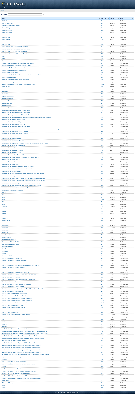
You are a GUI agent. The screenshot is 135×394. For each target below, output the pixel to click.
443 (102, 371)
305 (102, 70)
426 (102, 157)
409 (102, 187)
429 (102, 150)
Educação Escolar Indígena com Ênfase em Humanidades (17, 82)
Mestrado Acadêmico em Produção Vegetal (13, 286)
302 (102, 72)
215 (102, 279)
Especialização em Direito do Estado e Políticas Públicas (16, 126)
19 (102, 86)
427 (102, 126)
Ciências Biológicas (7, 28)
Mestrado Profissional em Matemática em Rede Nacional (16, 314)
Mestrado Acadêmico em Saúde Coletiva (12, 291)
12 (102, 227)
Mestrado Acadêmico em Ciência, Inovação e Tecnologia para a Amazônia (21, 265)
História (4, 211)
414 (102, 352)
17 (102, 326)
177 (102, 192)
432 (102, 131)
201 (102, 274)
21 (102, 37)
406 (102, 140)
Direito (3, 56)
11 (102, 96)
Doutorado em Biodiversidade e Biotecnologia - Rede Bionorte (18, 63)
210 (102, 298)
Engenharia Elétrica (7, 103)
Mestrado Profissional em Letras (10, 312)
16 (102, 230)
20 (102, 28)
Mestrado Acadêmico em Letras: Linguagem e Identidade (16, 284)
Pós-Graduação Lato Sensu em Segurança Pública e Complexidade (19, 343)
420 (102, 333)
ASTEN (77, 392)
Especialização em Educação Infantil (11, 138)
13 (102, 225)
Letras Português (6, 234)
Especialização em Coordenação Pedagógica (13, 124)
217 (102, 260)
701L (102, 201)
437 (102, 343)
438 (102, 112)
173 (102, 32)
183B (102, 361)
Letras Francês (5, 225)
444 (102, 110)
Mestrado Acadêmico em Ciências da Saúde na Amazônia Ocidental (19, 270)
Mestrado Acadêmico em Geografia (11, 281)
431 (102, 136)
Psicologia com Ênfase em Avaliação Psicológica (14, 361)
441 (102, 190)
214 (102, 263)
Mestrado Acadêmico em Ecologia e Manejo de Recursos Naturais (19, 274)
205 (102, 291)
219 (102, 281)
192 (102, 60)
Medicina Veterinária (7, 256)
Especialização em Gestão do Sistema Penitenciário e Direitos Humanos (20, 157)
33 (102, 105)
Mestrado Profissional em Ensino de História (13, 307)
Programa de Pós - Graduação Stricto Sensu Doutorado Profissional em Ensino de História (25, 354)
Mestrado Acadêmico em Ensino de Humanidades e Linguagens (18, 279)
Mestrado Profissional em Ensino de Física (13, 305)
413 (102, 347)
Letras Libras (5, 232)
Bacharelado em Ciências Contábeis (11, 25)
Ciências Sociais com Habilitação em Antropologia (15, 46)
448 (102, 154)
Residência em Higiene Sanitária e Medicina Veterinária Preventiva (19, 371)
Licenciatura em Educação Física (10, 244)
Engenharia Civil (6, 100)
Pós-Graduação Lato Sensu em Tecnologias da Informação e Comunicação (21, 345)
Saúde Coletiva (5, 380)
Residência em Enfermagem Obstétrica (12, 368)
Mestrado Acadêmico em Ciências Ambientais (13, 267)
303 (102, 77)
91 (102, 216)
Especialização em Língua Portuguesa (12, 171)
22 (102, 206)
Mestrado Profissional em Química (11, 317)
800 (102, 20)
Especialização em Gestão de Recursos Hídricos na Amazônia (18, 154)
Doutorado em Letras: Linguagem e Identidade (14, 70)
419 (102, 331)
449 (102, 164)
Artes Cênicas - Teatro (7, 23)
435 (102, 183)
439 (102, 114)
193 (102, 204)
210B (102, 303)
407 (102, 375)
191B (102, 82)
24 (102, 213)
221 (102, 310)
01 (102, 56)
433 (102, 138)
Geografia (4, 206)
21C (102, 49)
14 (102, 239)
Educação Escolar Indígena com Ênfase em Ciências (15, 79)
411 (102, 180)
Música (3, 319)
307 (102, 354)
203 (102, 286)
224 (102, 293)
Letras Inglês (5, 227)
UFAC (4, 7)
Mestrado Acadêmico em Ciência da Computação (14, 260)
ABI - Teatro (5, 20)
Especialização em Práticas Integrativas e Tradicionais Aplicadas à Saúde (21, 183)
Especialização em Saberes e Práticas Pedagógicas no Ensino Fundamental (21, 185)
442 (102, 129)
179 (102, 321)
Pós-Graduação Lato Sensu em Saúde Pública (14, 340)
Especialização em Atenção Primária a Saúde (13, 119)
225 (102, 357)
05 (102, 234)
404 (102, 159)
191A (102, 84)
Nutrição (4, 321)
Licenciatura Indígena (7, 246)
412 (102, 350)
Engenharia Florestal (7, 105)
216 (102, 267)
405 (102, 368)
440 (102, 176)
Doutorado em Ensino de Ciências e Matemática (14, 67)
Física (3, 194)
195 (102, 244)
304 (102, 75)
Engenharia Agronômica (8, 96)
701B (102, 199)
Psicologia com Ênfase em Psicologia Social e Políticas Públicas (18, 364)
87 (102, 93)
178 (102, 380)
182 (102, 58)
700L (102, 42)
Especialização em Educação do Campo (12, 136)
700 (102, 39)
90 (102, 220)
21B (102, 51)
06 (102, 91)
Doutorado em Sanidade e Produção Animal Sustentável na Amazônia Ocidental (22, 75)
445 (102, 145)
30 (102, 382)
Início (2, 10)
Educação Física (6, 86)
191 (102, 246)
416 (102, 166)
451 (102, 143)
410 (102, 178)
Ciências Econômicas (7, 35)
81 (102, 253)
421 (102, 335)
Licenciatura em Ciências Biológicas (11, 241)
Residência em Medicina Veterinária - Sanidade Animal (16, 373)
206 (102, 265)
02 (102, 35)
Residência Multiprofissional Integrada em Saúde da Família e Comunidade (21, 378)
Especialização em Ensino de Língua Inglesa (13, 145)
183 (102, 359)
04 (102, 248)
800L (102, 387)
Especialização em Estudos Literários (11, 152)
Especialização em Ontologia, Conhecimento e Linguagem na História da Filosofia (23, 173)
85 (102, 107)
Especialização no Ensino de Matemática (12, 190)
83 (102, 366)
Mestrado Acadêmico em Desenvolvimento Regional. (15, 272)
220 (102, 307)
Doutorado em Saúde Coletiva (9, 77)
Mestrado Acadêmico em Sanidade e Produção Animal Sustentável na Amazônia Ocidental (25, 288)
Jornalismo (4, 218)
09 (102, 209)
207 (102, 314)
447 (102, 373)
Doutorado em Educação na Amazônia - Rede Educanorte (16, 65)
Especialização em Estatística (9, 147)
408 (102, 378)
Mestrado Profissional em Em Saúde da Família (14, 295)
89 (102, 23)
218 (102, 258)
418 (102, 328)
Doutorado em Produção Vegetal (10, 72)
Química (4, 366)
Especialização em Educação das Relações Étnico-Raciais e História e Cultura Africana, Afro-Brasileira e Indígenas (31, 129)
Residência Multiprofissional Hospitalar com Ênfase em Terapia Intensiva (21, 375)
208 (102, 312)
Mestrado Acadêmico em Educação (11, 277)
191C (102, 79)
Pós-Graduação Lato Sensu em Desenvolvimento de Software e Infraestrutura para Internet (25, 331)
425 (102, 122)
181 (102, 103)
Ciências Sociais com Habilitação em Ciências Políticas (16, 49)
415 (102, 345)
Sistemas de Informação (8, 382)
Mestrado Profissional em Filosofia (11, 310)
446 (102, 185)
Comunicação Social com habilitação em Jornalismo (15, 53)
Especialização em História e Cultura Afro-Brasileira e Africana (18, 166)
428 (102, 117)
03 (102, 324)
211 (102, 277)
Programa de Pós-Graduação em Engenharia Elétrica (15, 357)
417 (102, 169)
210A (102, 300)
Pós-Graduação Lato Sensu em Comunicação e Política (16, 328)
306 (102, 65)
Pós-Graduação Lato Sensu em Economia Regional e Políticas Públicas (20, 335)
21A (102, 46)
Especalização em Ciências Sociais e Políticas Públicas (16, 110)
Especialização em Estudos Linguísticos (12, 150)
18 (102, 89)
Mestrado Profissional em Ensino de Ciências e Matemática (17, 298)
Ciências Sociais (6, 37)
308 (102, 67)
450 (102, 133)
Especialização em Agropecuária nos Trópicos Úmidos (16, 112)
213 (102, 305)
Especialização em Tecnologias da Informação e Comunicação (18, 187)
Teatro (3, 385)
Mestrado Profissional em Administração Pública (14, 293)
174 (102, 98)
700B (102, 44)
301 (102, 63)
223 (102, 317)
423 (102, 340)
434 (102, 147)
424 (102, 173)
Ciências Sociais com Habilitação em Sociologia (14, 51)
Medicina (4, 253)
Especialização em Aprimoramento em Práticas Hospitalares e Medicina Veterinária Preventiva (26, 117)
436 (102, 162)
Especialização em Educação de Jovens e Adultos (15, 131)
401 (102, 119)
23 (102, 100)
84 (102, 194)
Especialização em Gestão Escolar (11, 159)
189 (102, 218)
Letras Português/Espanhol (9, 239)
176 (102, 53)
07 (102, 25)
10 (102, 211)
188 (102, 232)
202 (102, 284)
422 (102, 338)
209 (102, 288)
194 (102, 241)
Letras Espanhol (6, 220)
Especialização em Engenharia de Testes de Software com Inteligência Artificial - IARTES (25, 143)
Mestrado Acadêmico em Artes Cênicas (12, 258)
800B (102, 385)
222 (102, 295)
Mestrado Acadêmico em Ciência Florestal (12, 263)
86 (102, 30)
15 (102, 237)
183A (102, 364)
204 (102, 272)
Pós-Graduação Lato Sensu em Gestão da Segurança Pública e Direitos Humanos (23, 338)
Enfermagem (5, 91)
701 (102, 197)
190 (102, 251)
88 (102, 319)
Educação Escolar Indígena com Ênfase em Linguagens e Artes (18, 84)
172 (102, 223)
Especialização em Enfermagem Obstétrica (13, 140)
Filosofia (4, 192)
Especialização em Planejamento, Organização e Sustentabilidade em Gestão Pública (24, 176)
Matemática (5, 248)
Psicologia (4, 359)
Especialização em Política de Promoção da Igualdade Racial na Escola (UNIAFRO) (23, 178)
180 (102, 256)
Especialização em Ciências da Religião (12, 122)
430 (102, 152)
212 (102, 270)
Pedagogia (4, 324)
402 (102, 171)
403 (102, 124)
